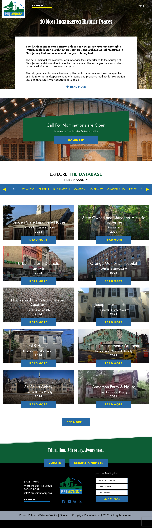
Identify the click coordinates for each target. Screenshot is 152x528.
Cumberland (116, 189)
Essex (133, 189)
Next (147, 189)
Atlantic (28, 189)
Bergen (44, 189)
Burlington (61, 189)
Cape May (96, 189)
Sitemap (64, 515)
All (15, 189)
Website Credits (47, 515)
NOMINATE (76, 140)
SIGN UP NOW (112, 499)
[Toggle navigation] (144, 6)
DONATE (55, 463)
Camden (80, 189)
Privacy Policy (27, 515)
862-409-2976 (32, 489)
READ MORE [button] (76, 87)
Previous (4, 189)
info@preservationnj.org (38, 493)
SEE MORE (76, 422)
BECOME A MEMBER (88, 463)
